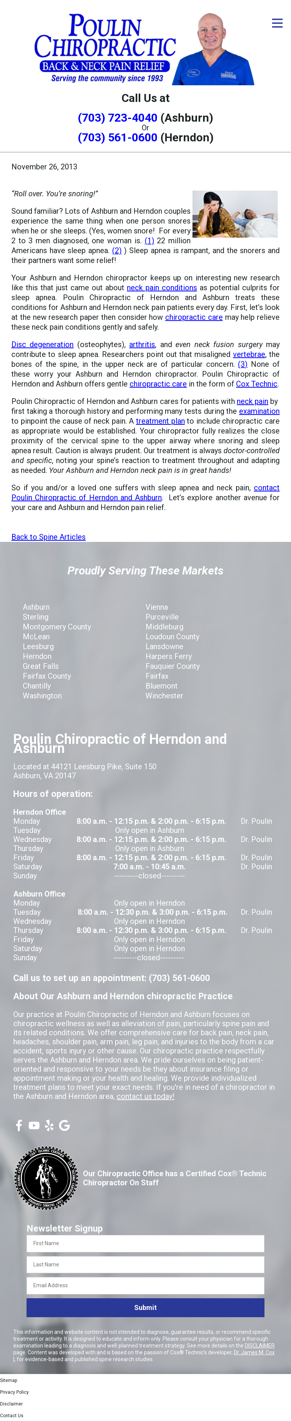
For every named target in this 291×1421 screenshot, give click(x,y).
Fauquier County (173, 666)
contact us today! (145, 1096)
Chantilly (37, 685)
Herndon (37, 656)
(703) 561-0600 (118, 137)
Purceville (162, 616)
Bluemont (162, 685)
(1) (149, 240)
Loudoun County (172, 636)
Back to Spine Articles (48, 536)
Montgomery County (57, 626)
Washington (42, 695)
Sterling (35, 616)
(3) (242, 364)
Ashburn (36, 607)
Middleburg (164, 626)
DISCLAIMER (260, 1346)
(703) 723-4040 (118, 117)
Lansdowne (164, 646)
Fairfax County (47, 676)
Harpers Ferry (169, 656)
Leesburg (38, 646)
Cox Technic (256, 383)
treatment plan (160, 421)
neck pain (252, 401)
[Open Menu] (277, 23)
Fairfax (157, 676)
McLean (36, 636)
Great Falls (41, 666)
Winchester (164, 695)
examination (259, 411)
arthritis (142, 344)
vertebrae (249, 354)
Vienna (157, 607)
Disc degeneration (42, 344)
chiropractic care (194, 317)
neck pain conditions (162, 287)
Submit (145, 1307)
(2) (117, 250)
